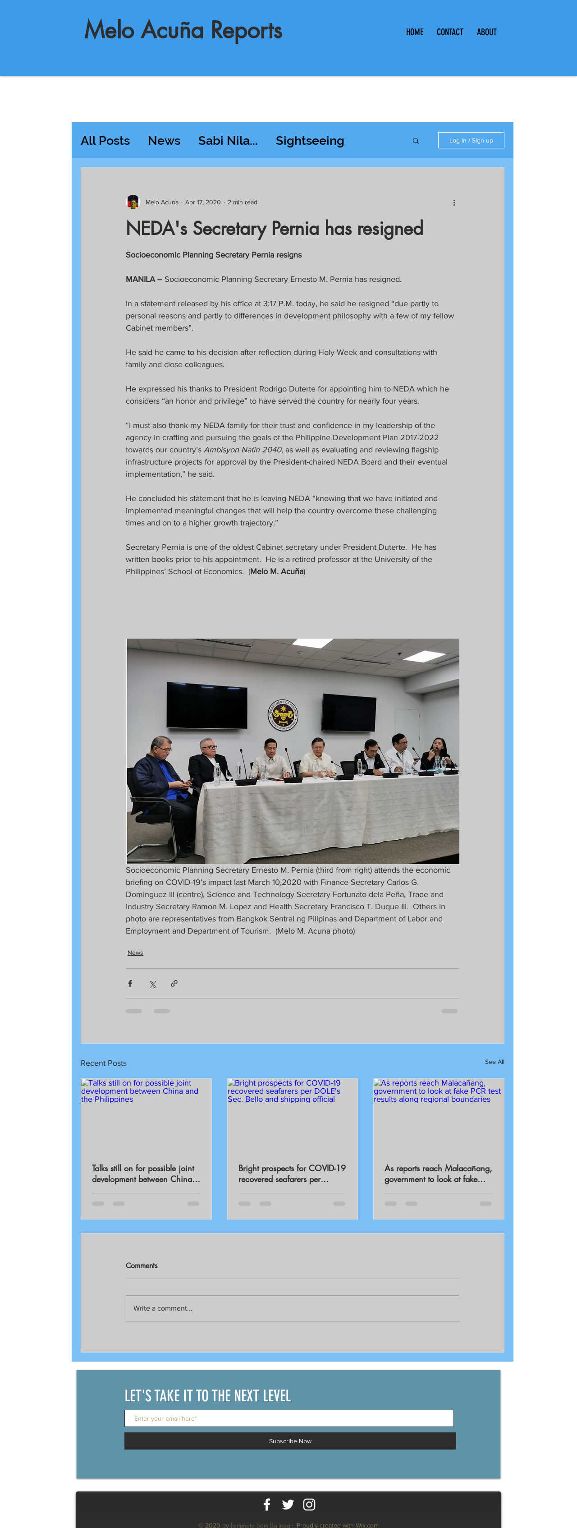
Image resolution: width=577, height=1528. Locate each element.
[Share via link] (174, 983)
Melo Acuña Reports (183, 30)
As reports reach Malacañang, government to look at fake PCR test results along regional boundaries (438, 1173)
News (164, 140)
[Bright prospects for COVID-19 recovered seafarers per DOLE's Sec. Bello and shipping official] (293, 1115)
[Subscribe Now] (290, 1441)
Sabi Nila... (228, 140)
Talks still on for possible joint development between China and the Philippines (143, 1173)
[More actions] (454, 202)
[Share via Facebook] (130, 983)
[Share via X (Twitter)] (152, 983)
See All (494, 1061)
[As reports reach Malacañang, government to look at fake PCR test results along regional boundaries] (439, 1115)
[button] (416, 140)
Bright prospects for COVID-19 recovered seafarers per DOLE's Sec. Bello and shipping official (292, 1173)
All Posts (105, 140)
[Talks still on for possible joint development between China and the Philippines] (146, 1115)
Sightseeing (310, 140)
